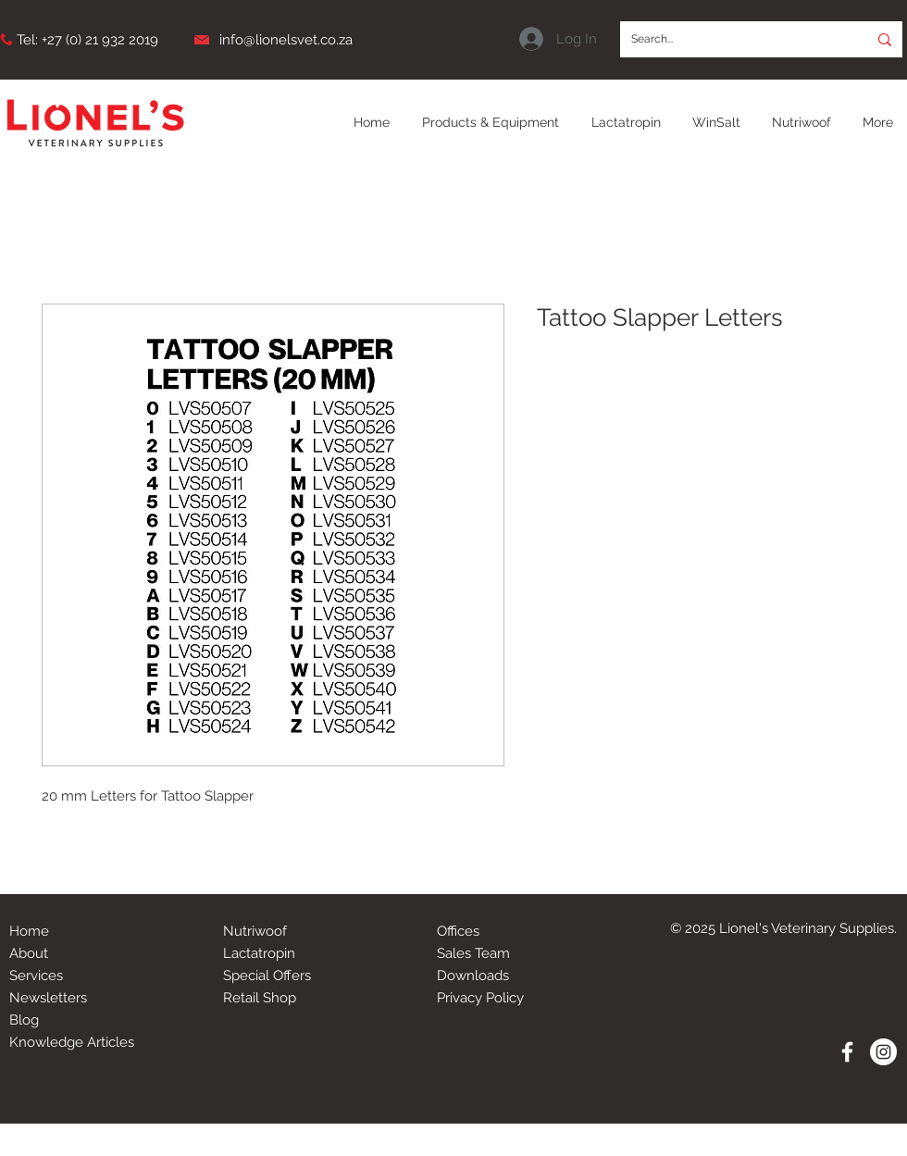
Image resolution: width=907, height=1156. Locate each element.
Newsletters (48, 997)
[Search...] (729, 39)
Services (36, 975)
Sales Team (473, 953)
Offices (458, 931)
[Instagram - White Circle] (883, 1051)
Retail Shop (259, 997)
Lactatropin (259, 953)
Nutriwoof (255, 931)
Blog (24, 1020)
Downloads (473, 975)
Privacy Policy (480, 997)
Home (29, 931)
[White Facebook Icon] (847, 1051)
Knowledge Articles (71, 1042)
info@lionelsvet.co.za (286, 39)
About (28, 953)
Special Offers (267, 975)
